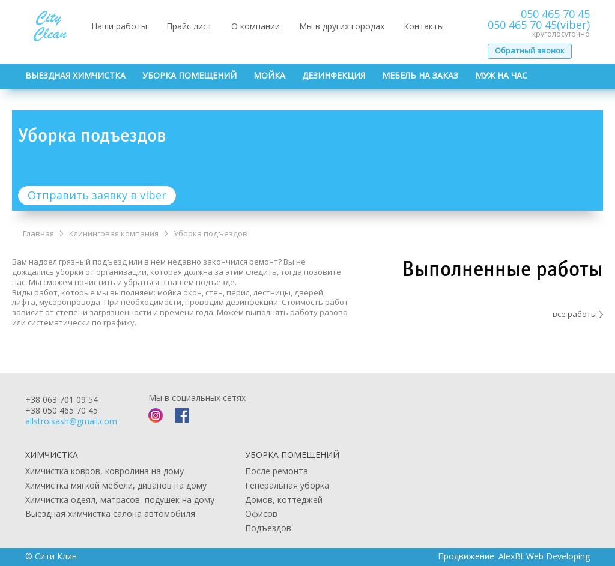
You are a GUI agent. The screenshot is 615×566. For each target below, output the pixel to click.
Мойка (269, 75)
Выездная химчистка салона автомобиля (110, 513)
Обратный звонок (530, 50)
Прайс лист (189, 26)
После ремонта (276, 471)
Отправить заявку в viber (97, 195)
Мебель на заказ (420, 75)
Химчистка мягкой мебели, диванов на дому (116, 485)
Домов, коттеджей (284, 499)
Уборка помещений (189, 75)
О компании (255, 26)
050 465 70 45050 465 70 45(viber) (539, 19)
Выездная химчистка (75, 75)
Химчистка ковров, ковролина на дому (104, 471)
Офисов (261, 513)
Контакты (424, 26)
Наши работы (119, 26)
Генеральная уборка (287, 485)
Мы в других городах (341, 26)
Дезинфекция (333, 75)
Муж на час (501, 75)
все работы (578, 314)
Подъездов (268, 528)
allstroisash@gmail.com (71, 421)
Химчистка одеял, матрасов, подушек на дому (119, 499)
